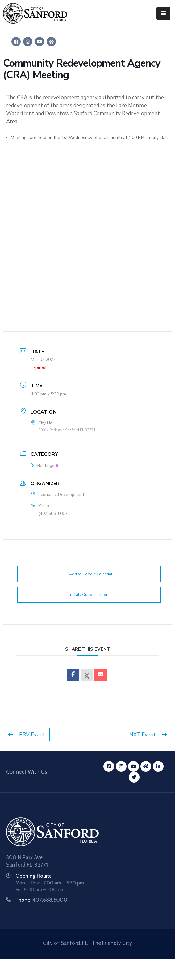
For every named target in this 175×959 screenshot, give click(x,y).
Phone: (41, 900)
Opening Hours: (33, 876)
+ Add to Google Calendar (89, 574)
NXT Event (148, 734)
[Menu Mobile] (163, 13)
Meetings (44, 465)
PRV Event (26, 734)
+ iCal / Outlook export (89, 594)
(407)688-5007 (53, 513)
